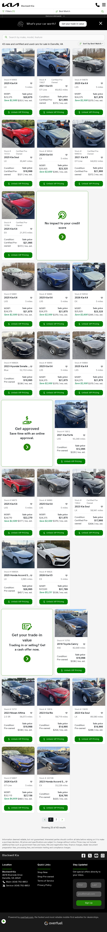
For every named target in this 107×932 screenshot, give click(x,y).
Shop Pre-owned (45, 876)
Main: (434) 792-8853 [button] (15, 882)
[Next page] (62, 820)
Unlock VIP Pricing (18, 112)
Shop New (42, 872)
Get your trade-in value (73, 24)
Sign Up (89, 903)
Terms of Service (45, 881)
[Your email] (88, 894)
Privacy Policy (44, 885)
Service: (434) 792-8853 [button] (16, 885)
